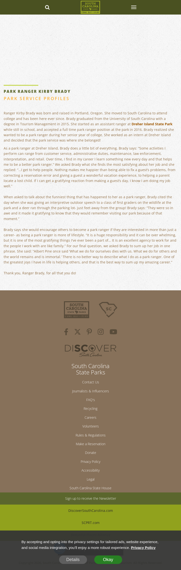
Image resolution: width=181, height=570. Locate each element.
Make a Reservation (90, 444)
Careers (90, 417)
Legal (90, 479)
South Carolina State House (90, 488)
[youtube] (113, 332)
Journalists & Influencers (90, 391)
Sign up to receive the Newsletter (90, 498)
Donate (90, 452)
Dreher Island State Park (152, 124)
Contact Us (90, 382)
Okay (108, 559)
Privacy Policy (90, 461)
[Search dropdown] (47, 7)
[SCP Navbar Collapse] (133, 7)
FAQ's (90, 399)
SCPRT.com (91, 522)
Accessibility (90, 470)
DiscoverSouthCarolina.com (90, 510)
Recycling (90, 408)
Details (72, 559)
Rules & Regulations (91, 435)
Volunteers (90, 426)
